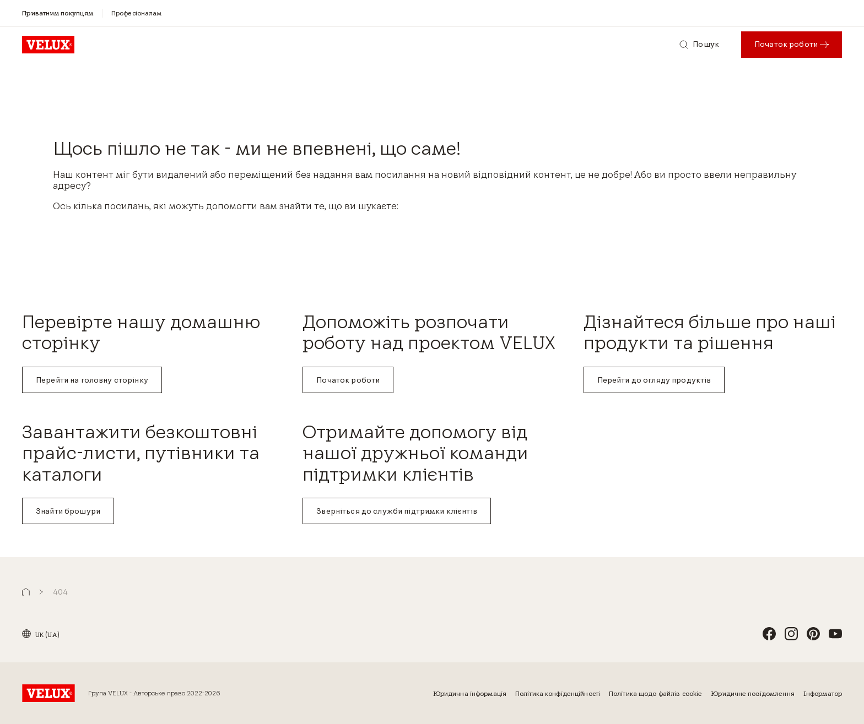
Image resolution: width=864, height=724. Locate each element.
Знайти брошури (68, 511)
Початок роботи (348, 380)
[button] (26, 592)
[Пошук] (699, 44)
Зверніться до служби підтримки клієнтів (396, 511)
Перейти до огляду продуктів (654, 380)
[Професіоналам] (136, 13)
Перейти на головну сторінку (92, 380)
